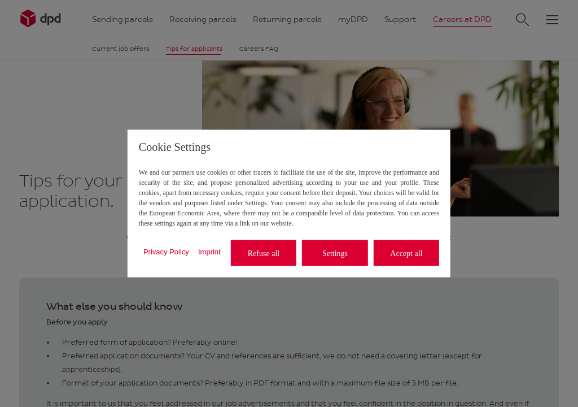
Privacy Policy (166, 251)
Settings (335, 253)
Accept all (406, 253)
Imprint (209, 251)
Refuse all (263, 253)
